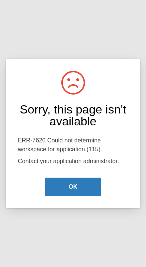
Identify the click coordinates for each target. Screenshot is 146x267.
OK (73, 187)
